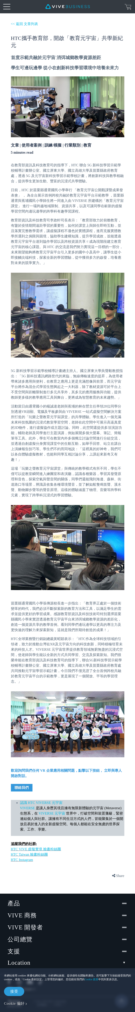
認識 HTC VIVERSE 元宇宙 (41, 803)
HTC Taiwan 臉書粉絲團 (29, 854)
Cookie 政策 (91, 979)
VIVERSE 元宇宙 (52, 813)
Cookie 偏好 (14, 1003)
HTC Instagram (22, 860)
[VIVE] (67, 6)
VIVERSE (28, 808)
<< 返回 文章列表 (24, 24)
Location (67, 962)
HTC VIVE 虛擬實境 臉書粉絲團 (36, 849)
